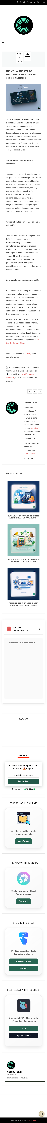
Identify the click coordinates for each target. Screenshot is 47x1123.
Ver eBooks (23, 841)
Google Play (18, 343)
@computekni (30, 453)
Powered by (23, 789)
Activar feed (23, 781)
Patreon (23, 968)
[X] (35, 391)
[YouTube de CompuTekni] (38, 2)
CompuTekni (31, 1120)
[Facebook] (29, 391)
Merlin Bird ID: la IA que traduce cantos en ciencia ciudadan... (23, 560)
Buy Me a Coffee (23, 961)
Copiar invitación (23, 1035)
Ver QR (23, 1028)
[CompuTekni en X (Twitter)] (31, 2)
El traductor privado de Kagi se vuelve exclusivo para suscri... (23, 517)
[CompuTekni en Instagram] (20, 2)
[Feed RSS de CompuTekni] (34, 2)
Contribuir (23, 901)
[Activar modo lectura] (41, 1114)
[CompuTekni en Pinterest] (27, 2)
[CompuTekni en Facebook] (17, 2)
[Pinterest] (40, 391)
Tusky (28, 353)
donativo (34, 428)
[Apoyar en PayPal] (24, 2)
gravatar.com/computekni (17, 1078)
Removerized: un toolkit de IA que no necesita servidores (23, 604)
